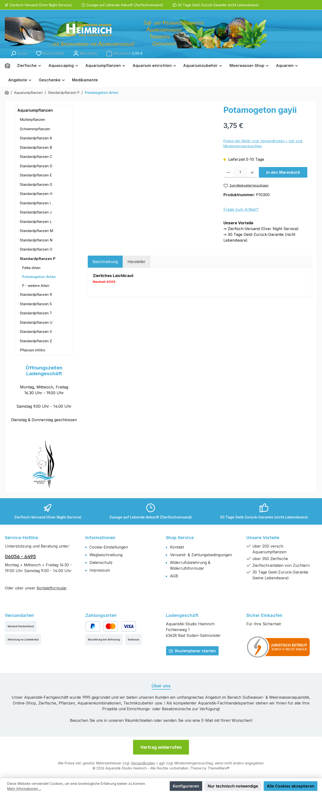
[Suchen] (18, 53)
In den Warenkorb (283, 172)
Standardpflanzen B (36, 147)
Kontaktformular (52, 588)
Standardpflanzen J (36, 212)
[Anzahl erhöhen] (252, 172)
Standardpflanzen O (36, 249)
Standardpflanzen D (36, 166)
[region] (153, 157)
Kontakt (177, 547)
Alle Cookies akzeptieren (290, 786)
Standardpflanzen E (36, 175)
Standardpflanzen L (36, 221)
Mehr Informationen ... (24, 789)
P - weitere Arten (35, 286)
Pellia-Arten (31, 268)
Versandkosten (143, 763)
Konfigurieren (186, 786)
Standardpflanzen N (36, 240)
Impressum (99, 570)
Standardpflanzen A (36, 138)
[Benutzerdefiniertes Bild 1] (278, 646)
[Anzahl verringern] (228, 172)
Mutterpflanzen (32, 119)
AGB (174, 576)
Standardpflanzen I (35, 203)
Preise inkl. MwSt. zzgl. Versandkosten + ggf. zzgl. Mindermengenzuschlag (263, 143)
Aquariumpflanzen (35, 110)
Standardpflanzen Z (36, 341)
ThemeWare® (218, 768)
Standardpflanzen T (36, 313)
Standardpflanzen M (36, 230)
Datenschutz (101, 562)
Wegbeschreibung (105, 554)
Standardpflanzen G (36, 184)
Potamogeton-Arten (39, 277)
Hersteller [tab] (136, 261)
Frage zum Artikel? (240, 209)
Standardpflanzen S (36, 304)
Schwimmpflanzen (35, 129)
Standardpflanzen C (36, 156)
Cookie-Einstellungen (108, 547)
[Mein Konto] (85, 53)
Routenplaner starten (192, 650)
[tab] (105, 262)
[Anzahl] (240, 172)
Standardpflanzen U (36, 322)
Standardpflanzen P (37, 258)
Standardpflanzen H (36, 193)
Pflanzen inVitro (32, 350)
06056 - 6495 (20, 556)
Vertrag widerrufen (161, 747)
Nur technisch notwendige (233, 786)
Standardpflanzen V (36, 331)
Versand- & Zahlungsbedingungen (201, 554)
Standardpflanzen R (36, 294)
